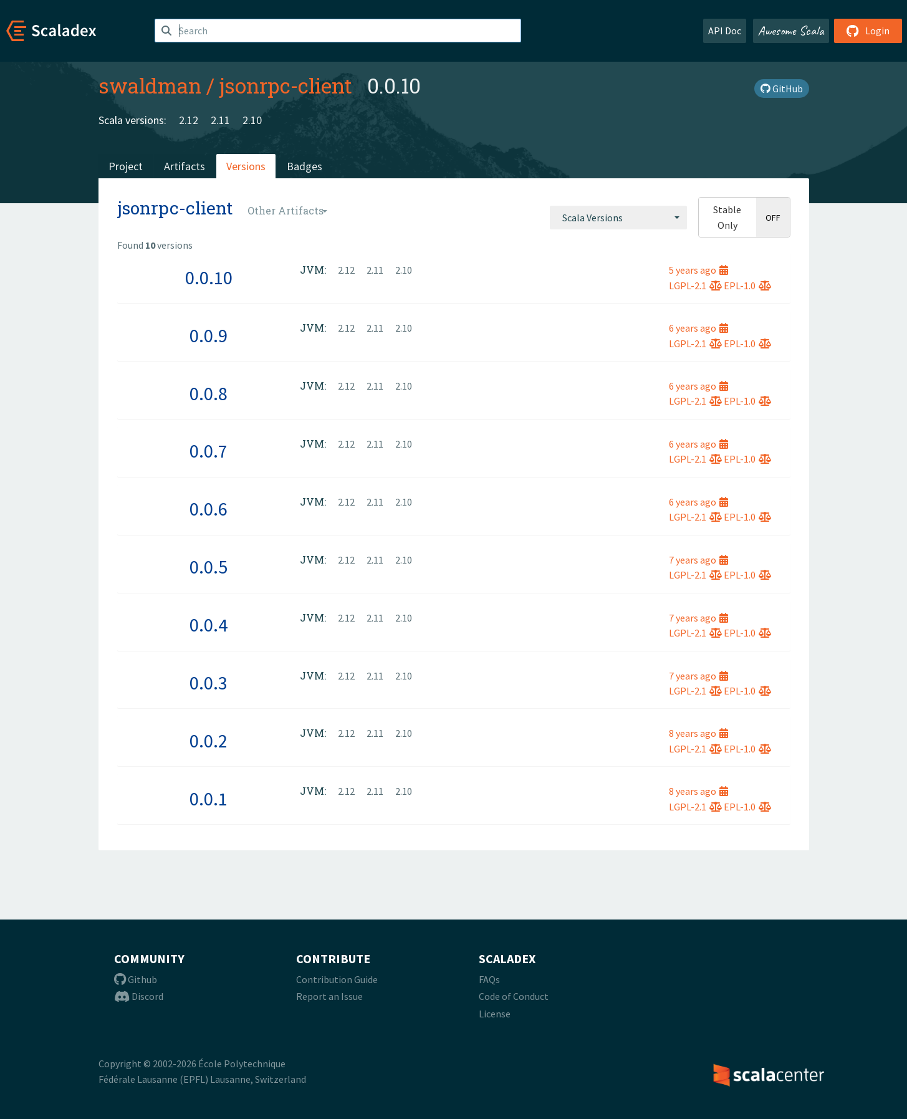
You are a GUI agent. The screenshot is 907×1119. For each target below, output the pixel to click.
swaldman (149, 85)
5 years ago (698, 270)
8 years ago (698, 733)
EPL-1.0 (747, 285)
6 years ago (698, 328)
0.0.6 (209, 509)
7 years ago (698, 560)
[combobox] (618, 217)
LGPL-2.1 (695, 285)
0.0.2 (209, 740)
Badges (304, 166)
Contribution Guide (337, 979)
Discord (138, 996)
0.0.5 (209, 567)
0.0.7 (209, 451)
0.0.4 (209, 624)
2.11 (220, 120)
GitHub (782, 88)
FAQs (489, 979)
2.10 (252, 120)
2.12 (188, 120)
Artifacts (184, 166)
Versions (246, 166)
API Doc (724, 30)
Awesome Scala (791, 30)
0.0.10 (209, 277)
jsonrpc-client (285, 85)
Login (868, 30)
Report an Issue (329, 996)
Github (135, 979)
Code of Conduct (514, 996)
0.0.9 (209, 335)
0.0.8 (209, 393)
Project (125, 166)
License (495, 1013)
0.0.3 (209, 682)
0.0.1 (209, 798)
